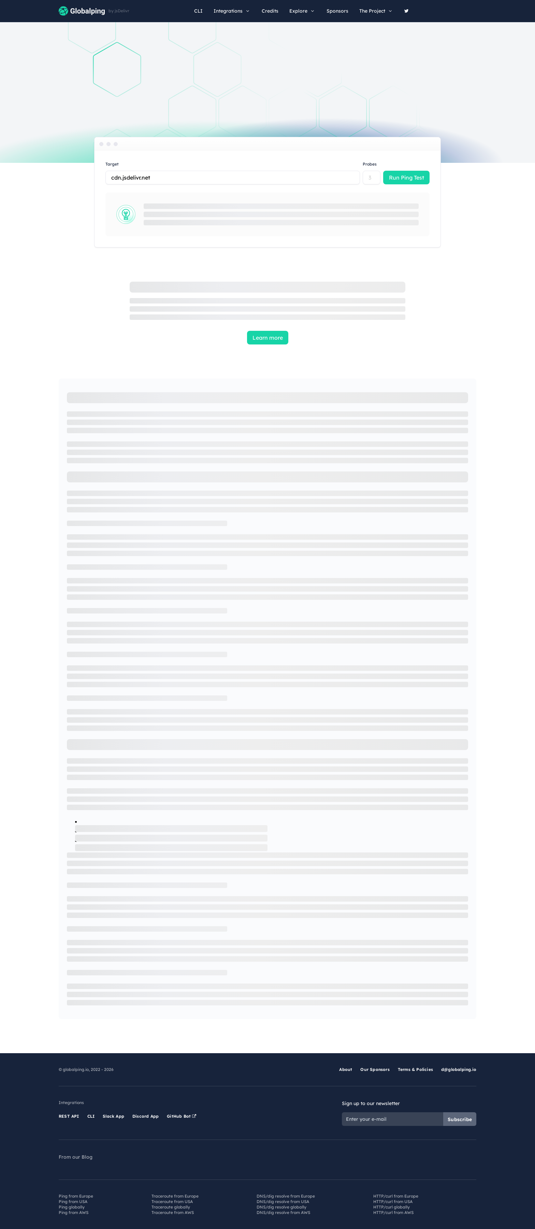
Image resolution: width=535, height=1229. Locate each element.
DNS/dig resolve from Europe (286, 1196)
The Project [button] (376, 11)
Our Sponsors (374, 1069)
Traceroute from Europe (175, 1196)
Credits (270, 11)
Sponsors (337, 11)
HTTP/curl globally (391, 1207)
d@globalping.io (458, 1069)
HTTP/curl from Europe (395, 1196)
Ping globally (72, 1207)
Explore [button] (302, 11)
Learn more (267, 337)
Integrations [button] (232, 11)
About (345, 1069)
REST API (69, 1116)
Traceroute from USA (172, 1201)
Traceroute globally (170, 1207)
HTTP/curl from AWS (393, 1212)
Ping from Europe (76, 1196)
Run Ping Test (406, 177)
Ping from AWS (73, 1212)
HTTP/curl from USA (393, 1201)
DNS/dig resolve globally (281, 1207)
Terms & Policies (415, 1069)
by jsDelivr (119, 11)
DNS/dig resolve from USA (283, 1201)
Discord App (145, 1116)
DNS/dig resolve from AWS (283, 1212)
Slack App (113, 1116)
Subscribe (460, 1119)
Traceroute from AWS (172, 1212)
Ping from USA (73, 1201)
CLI (198, 11)
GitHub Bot (181, 1116)
